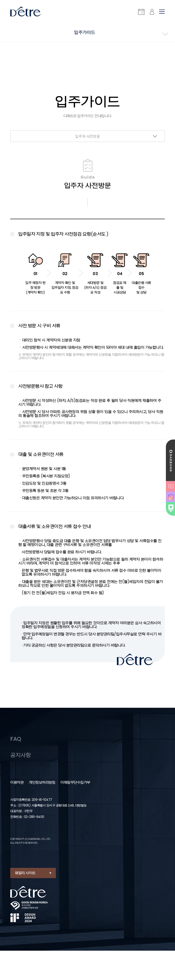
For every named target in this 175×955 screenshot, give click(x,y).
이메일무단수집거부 (75, 787)
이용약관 (16, 787)
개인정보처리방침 (42, 787)
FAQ (15, 742)
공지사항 (21, 759)
